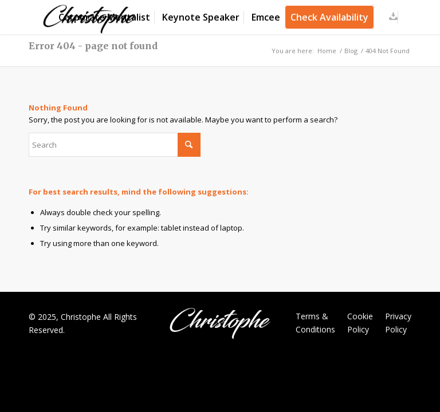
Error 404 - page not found (93, 46)
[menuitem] (104, 17)
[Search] (115, 145)
